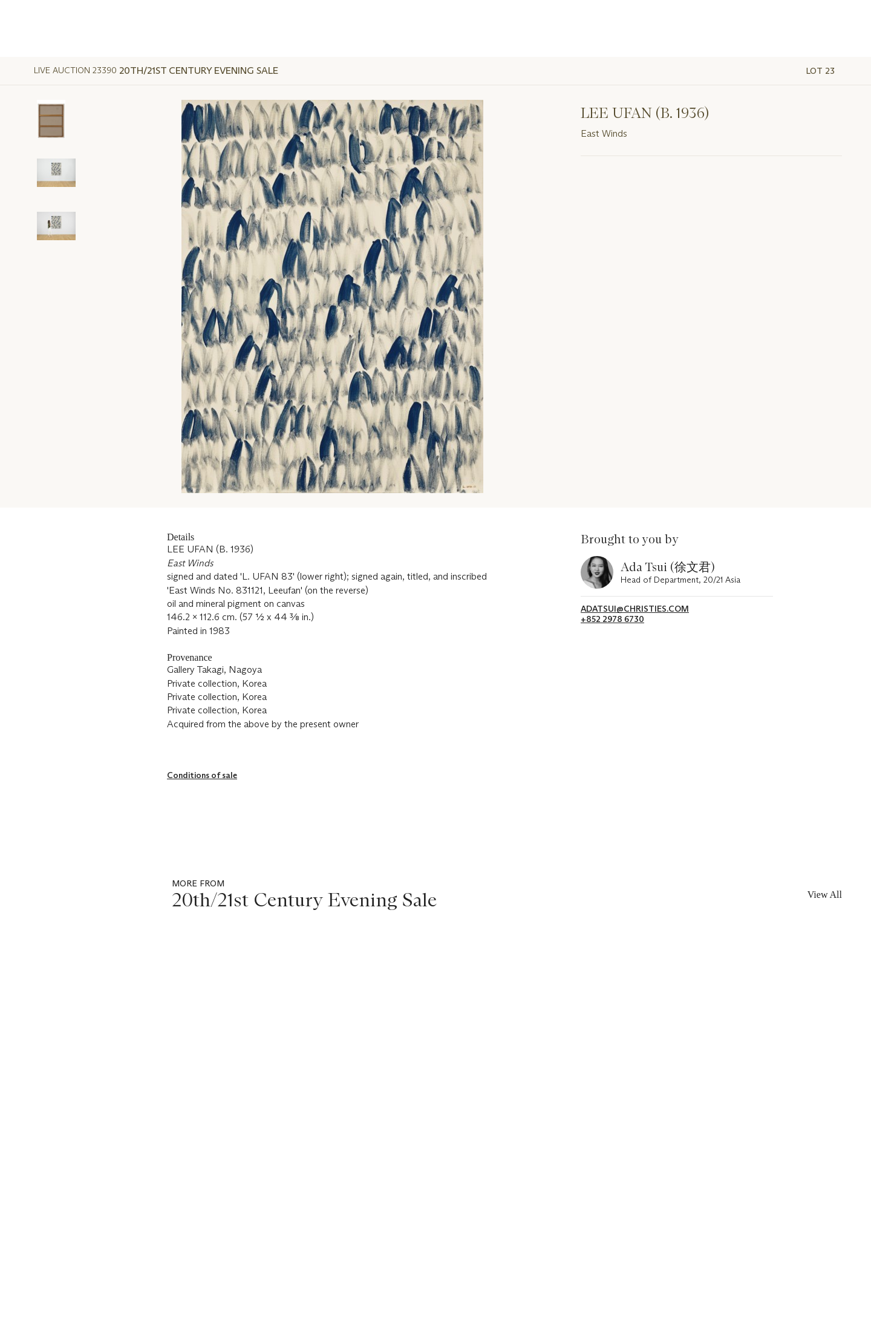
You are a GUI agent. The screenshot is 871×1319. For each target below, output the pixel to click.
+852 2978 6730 (612, 619)
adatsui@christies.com (635, 609)
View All (824, 894)
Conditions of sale (202, 775)
